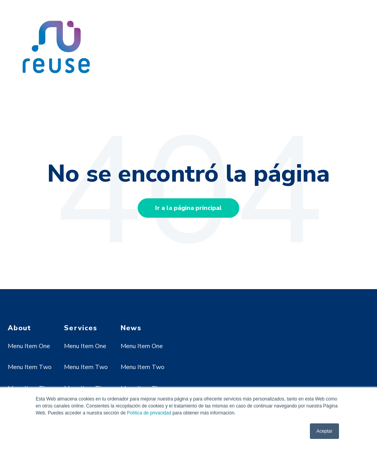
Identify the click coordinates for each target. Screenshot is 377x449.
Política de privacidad (149, 413)
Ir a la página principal (188, 208)
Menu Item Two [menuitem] (30, 367)
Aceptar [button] (324, 431)
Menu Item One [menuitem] (29, 346)
